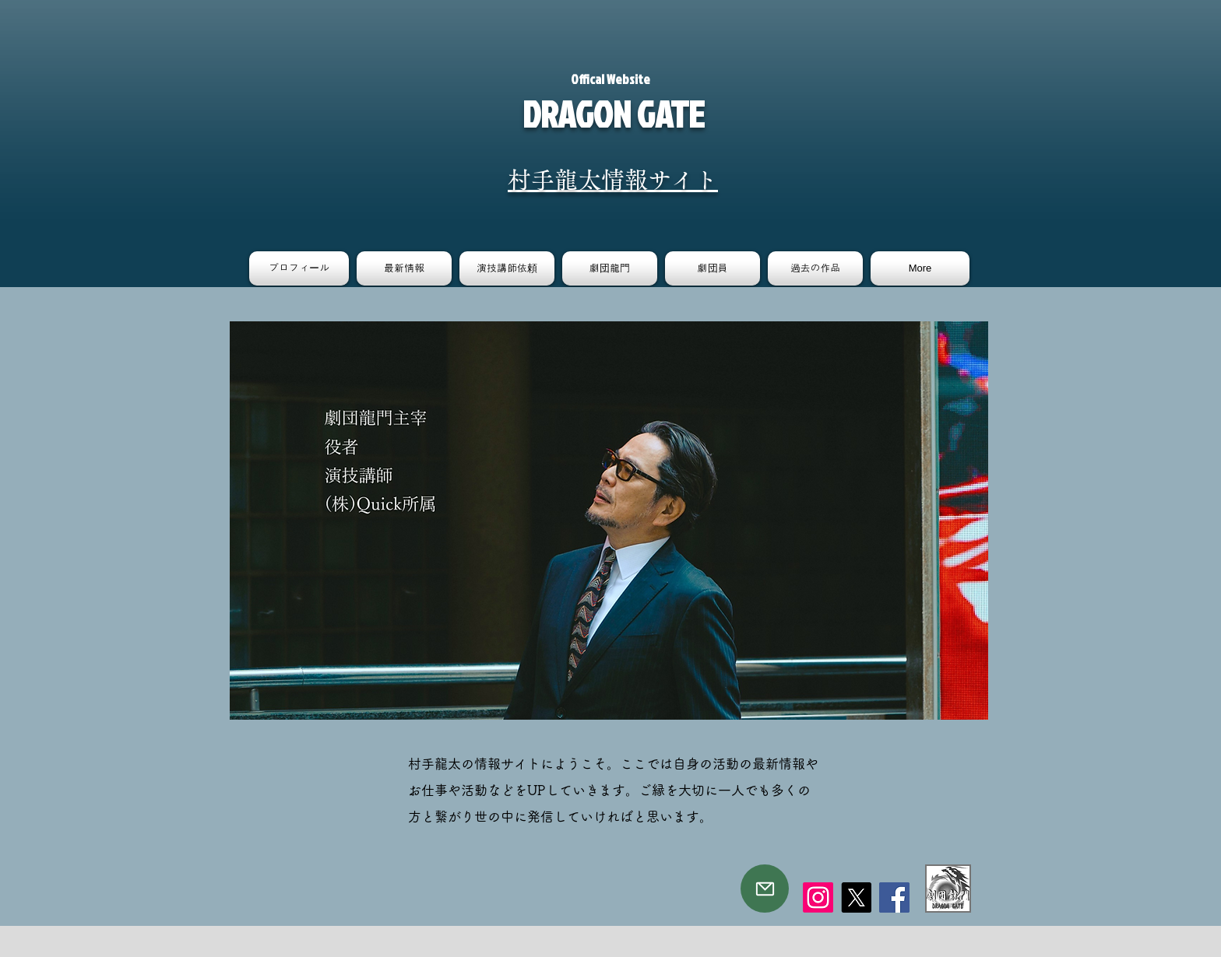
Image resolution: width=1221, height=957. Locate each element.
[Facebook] (894, 897)
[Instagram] (818, 897)
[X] (856, 897)
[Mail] (765, 888)
